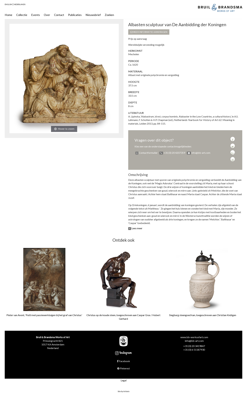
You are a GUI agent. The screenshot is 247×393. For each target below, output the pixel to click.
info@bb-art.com (198, 152)
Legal (123, 380)
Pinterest (123, 368)
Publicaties (75, 15)
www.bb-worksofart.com (194, 337)
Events (35, 15)
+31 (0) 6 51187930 (194, 349)
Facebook (123, 361)
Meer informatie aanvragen (148, 32)
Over (47, 15)
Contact (59, 15)
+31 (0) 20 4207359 (172, 152)
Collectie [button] (21, 15)
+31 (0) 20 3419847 (194, 345)
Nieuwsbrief (93, 15)
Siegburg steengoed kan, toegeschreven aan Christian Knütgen (202, 315)
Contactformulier (146, 152)
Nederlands (19, 4)
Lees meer (135, 228)
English (8, 4)
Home (8, 15)
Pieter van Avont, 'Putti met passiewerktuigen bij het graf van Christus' (44, 315)
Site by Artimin (123, 391)
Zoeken (109, 15)
